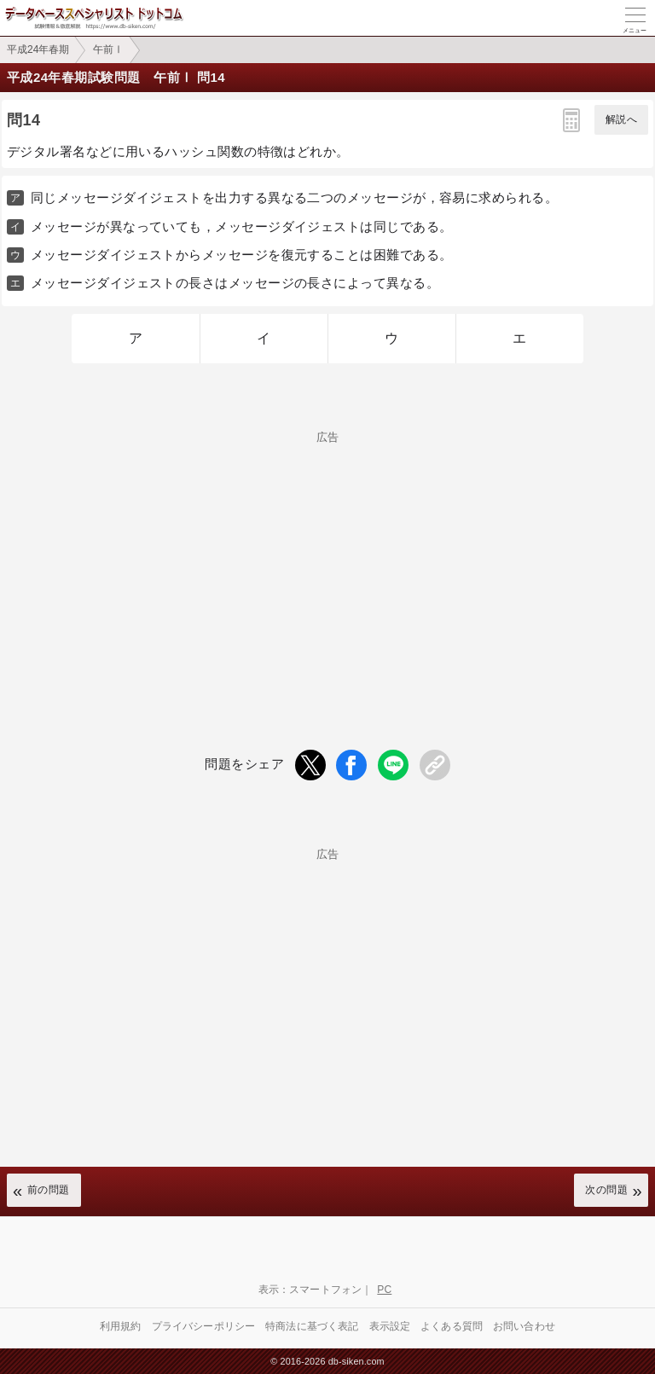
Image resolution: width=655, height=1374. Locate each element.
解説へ (621, 119)
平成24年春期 (38, 49)
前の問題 (48, 1190)
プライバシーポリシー (204, 1326)
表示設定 (390, 1326)
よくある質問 (451, 1326)
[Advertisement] (327, 562)
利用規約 (121, 1326)
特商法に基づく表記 (311, 1326)
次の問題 (606, 1190)
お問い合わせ (524, 1326)
